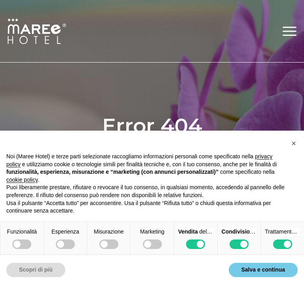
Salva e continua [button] (263, 269)
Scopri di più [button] (36, 269)
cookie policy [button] (22, 180)
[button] (289, 31)
